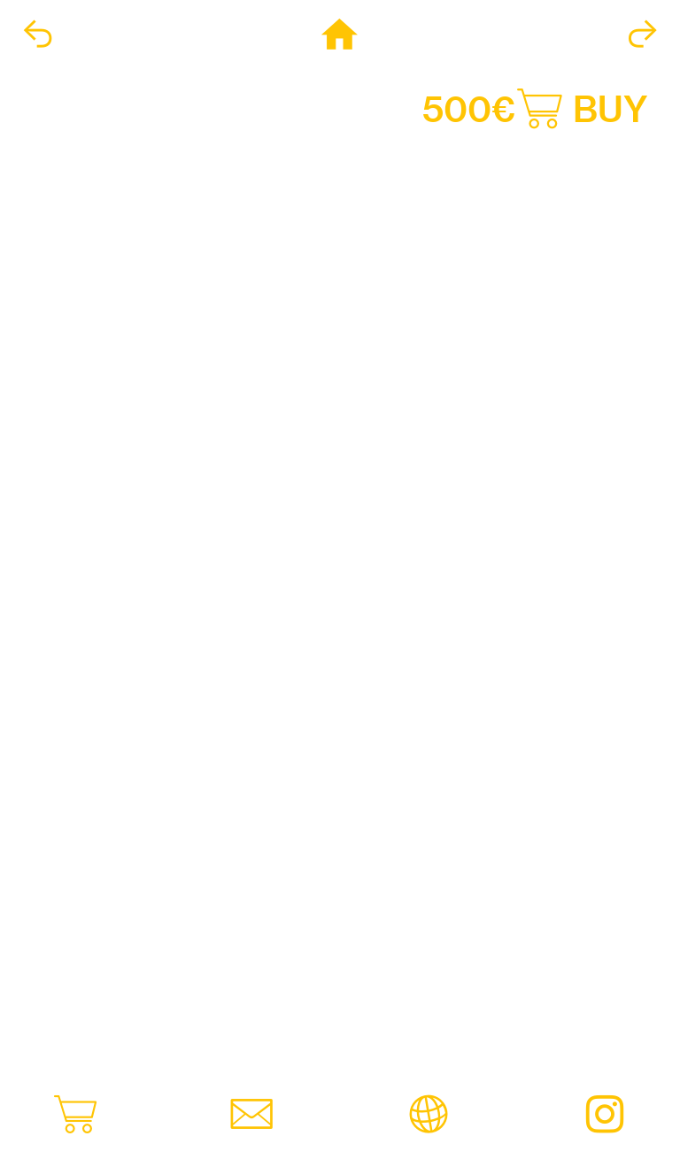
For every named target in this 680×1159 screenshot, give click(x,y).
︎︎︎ (38, 35)
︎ (251, 1115)
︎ (75, 1115)
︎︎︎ (642, 35)
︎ (339, 35)
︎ (429, 1115)
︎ (605, 1115)
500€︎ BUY (535, 109)
